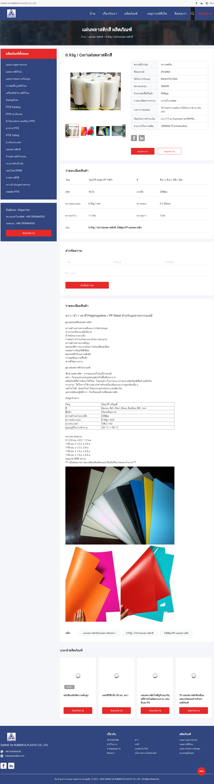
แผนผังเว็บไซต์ (141, 749)
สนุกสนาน (29, 233)
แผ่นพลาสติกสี (95, 36)
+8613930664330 (35, 216)
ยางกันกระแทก (13, 142)
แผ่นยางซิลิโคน (14, 71)
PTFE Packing (13, 107)
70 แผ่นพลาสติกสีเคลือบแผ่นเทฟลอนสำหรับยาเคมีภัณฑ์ (191, 699)
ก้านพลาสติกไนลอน (16, 156)
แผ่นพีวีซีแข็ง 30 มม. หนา (115, 695)
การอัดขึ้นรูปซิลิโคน (16, 86)
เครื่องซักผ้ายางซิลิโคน (17, 93)
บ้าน (83, 36)
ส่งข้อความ (87, 285)
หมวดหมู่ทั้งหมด (186, 753)
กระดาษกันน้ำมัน (14, 163)
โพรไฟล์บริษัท (113, 740)
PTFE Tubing (12, 135)
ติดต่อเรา (111, 753)
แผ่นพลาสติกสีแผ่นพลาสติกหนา (99, 633)
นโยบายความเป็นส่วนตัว (146, 753)
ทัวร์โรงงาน (112, 744)
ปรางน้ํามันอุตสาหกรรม (18, 184)
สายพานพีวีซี (12, 177)
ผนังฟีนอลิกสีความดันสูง (76, 695)
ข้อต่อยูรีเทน (12, 100)
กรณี (137, 744)
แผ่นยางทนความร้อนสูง (18, 78)
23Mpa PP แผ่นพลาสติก (176, 633)
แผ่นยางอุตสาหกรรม (16, 64)
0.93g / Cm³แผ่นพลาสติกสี (139, 633)
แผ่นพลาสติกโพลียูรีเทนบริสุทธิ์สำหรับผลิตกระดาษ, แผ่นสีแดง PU (155, 699)
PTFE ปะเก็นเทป (14, 114)
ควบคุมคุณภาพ (114, 749)
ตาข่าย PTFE (12, 128)
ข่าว (137, 740)
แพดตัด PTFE (12, 191)
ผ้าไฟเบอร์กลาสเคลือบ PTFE (20, 121)
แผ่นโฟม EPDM (14, 170)
